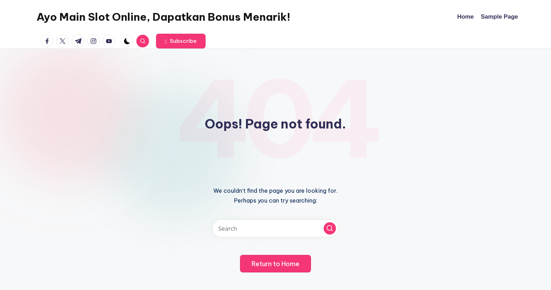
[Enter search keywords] (275, 228)
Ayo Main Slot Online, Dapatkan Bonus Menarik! (163, 17)
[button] (181, 41)
